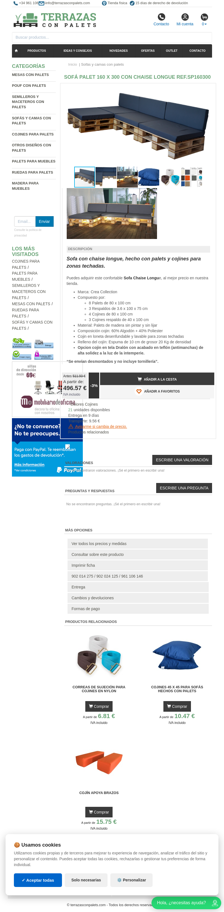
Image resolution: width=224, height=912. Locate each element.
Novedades (118, 50)
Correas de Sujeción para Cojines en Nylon (99, 689)
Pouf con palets (29, 85)
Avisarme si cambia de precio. (97, 426)
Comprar (99, 706)
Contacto (161, 19)
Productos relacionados (88, 432)
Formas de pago (86, 609)
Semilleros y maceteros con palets (28, 102)
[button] (205, 89)
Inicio (72, 64)
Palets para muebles (34, 161)
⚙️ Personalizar (131, 880)
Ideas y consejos (78, 50)
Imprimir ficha (83, 565)
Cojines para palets (33, 134)
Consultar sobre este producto (98, 554)
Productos (37, 50)
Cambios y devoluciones (93, 598)
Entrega (78, 587)
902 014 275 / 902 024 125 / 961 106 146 (107, 576)
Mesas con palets (30, 75)
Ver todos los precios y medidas (99, 543)
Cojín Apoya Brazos (98, 793)
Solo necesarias (86, 880)
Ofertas (148, 50)
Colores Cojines (84, 404)
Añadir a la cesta (157, 379)
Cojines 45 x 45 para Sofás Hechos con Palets (177, 689)
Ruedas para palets (32, 172)
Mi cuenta (184, 19)
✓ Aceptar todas (38, 880)
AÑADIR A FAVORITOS (157, 391)
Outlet (172, 50)
